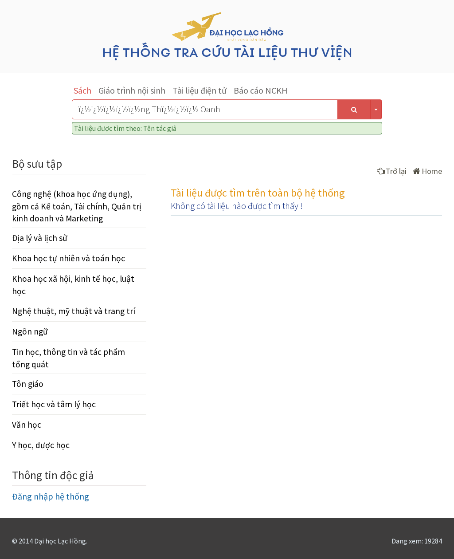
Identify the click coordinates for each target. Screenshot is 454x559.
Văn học (26, 424)
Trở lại (392, 171)
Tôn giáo (27, 383)
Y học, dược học (41, 445)
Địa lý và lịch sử (39, 237)
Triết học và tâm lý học (54, 404)
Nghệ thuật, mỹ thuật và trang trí (73, 311)
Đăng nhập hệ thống (50, 496)
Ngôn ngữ (30, 331)
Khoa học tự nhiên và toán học (68, 258)
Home (427, 171)
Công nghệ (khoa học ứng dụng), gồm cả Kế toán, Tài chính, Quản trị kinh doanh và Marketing (76, 206)
